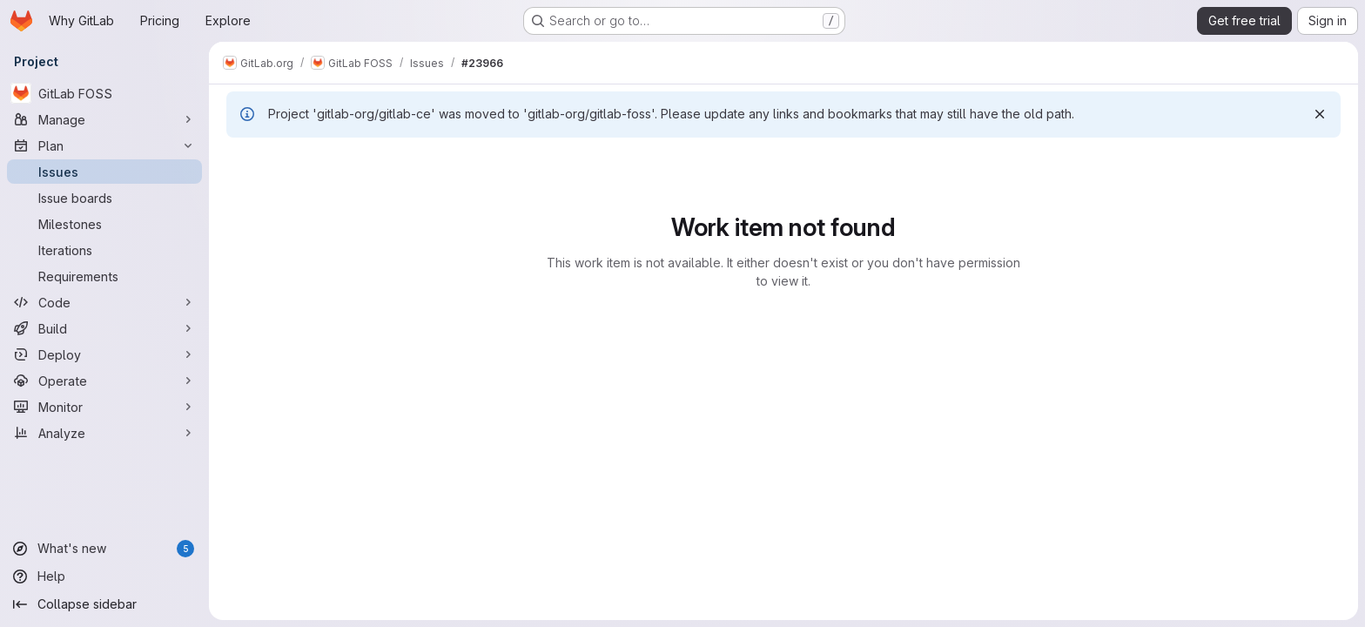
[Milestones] (104, 224)
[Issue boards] (104, 197)
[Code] (104, 302)
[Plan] (104, 145)
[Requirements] (104, 276)
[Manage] (104, 119)
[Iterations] (104, 250)
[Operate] (104, 380)
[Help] (104, 576)
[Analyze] (104, 433)
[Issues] (104, 171)
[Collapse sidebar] (104, 604)
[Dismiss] (1319, 114)
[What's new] (104, 548)
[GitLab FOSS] (104, 93)
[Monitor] (104, 406)
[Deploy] (104, 354)
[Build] (104, 328)
